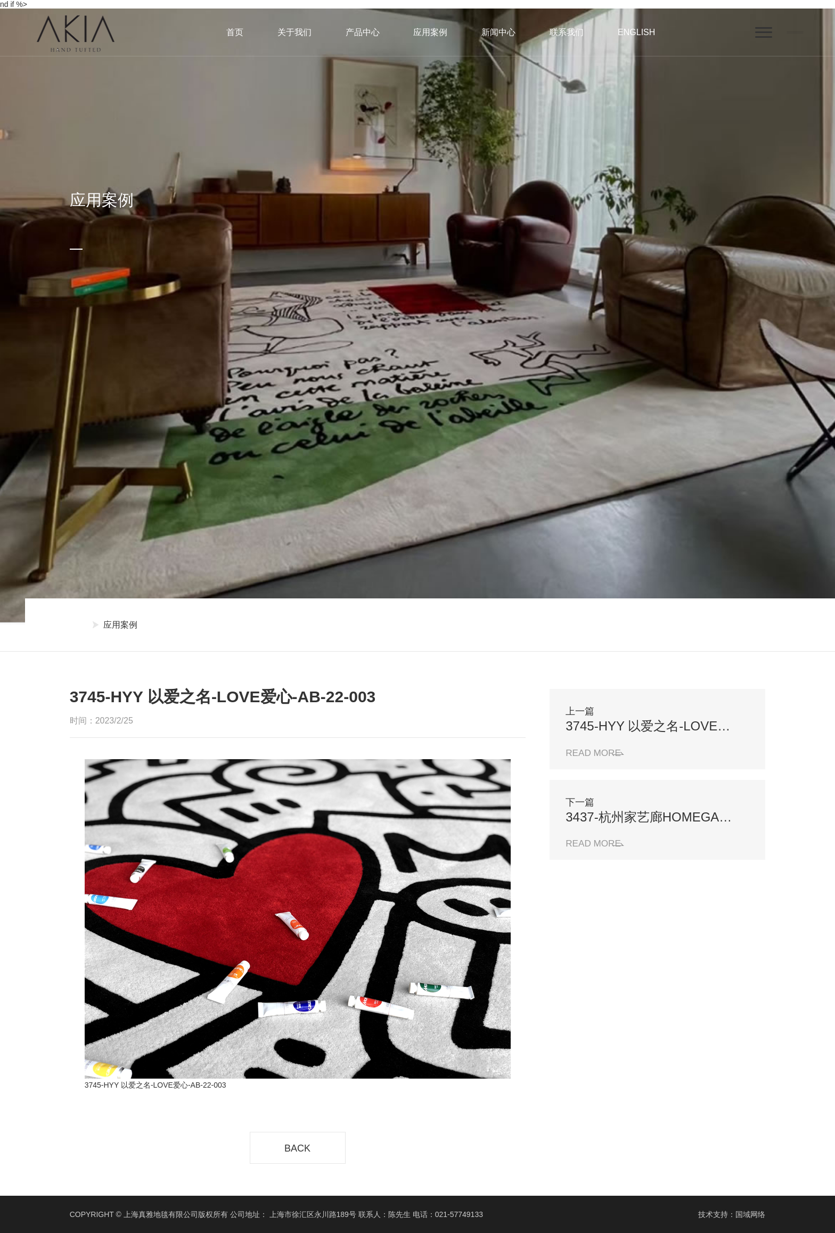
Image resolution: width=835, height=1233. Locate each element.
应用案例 (430, 32)
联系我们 (567, 32)
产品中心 (363, 32)
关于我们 (294, 32)
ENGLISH (636, 32)
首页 (234, 32)
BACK (297, 1148)
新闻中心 (498, 32)
